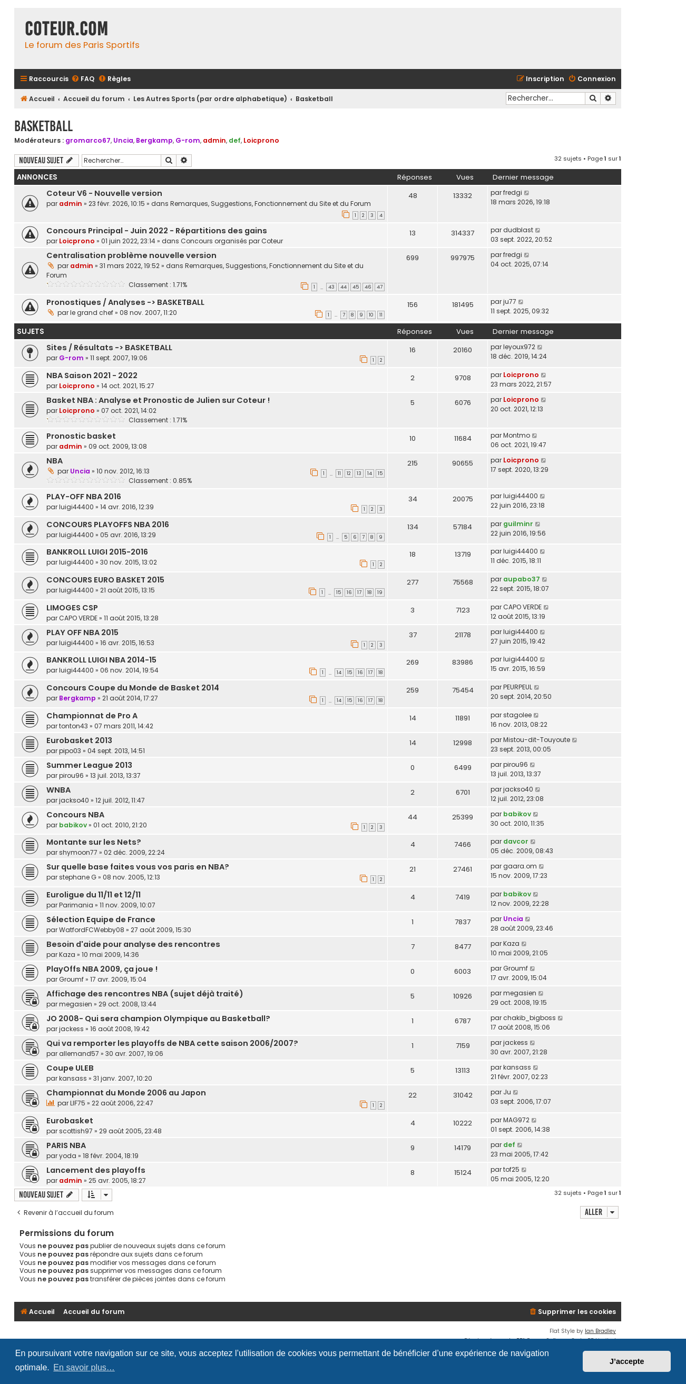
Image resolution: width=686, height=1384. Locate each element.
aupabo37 (521, 579)
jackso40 (74, 800)
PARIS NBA (66, 1145)
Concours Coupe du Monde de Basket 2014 (132, 688)
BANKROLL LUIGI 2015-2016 (97, 552)
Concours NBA (75, 814)
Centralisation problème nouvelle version (131, 255)
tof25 (511, 1169)
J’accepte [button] (627, 1361)
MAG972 (516, 1119)
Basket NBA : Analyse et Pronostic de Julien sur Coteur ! (158, 400)
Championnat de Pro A (92, 715)
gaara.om (520, 866)
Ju (507, 1092)
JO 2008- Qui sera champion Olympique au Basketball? (158, 1018)
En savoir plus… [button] (84, 1367)
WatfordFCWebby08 (91, 929)
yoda (67, 1155)
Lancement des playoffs (95, 1170)
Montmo (516, 435)
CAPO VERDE (78, 618)
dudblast (518, 229)
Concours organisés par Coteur (232, 240)
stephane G (77, 877)
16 (349, 592)
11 (381, 315)
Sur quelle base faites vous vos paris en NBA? (137, 867)
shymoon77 (78, 852)
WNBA (58, 790)
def (235, 140)
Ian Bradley (600, 1331)
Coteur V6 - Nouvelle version (104, 193)
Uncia (123, 140)
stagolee (517, 714)
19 (380, 592)
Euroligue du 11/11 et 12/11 (93, 894)
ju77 (509, 301)
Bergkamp (154, 140)
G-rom (187, 140)
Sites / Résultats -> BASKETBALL (109, 347)
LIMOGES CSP (72, 607)
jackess (71, 1028)
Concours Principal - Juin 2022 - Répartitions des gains (156, 230)
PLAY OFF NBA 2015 (82, 632)
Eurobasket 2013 (79, 740)
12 (349, 473)
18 (369, 592)
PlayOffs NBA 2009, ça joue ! (102, 969)
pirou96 (71, 775)
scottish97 (76, 1130)
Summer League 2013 (89, 765)
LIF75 (77, 1103)
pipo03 (70, 750)
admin (214, 140)
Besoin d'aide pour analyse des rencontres (133, 944)
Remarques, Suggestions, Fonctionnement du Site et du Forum (270, 203)
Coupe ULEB (70, 1068)
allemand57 (79, 1053)
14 (369, 473)
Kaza (67, 954)
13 (359, 473)
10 (371, 315)
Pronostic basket (81, 436)
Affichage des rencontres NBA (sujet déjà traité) (144, 993)
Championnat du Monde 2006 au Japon (126, 1093)
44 (343, 287)
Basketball (43, 126)
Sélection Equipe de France (100, 919)
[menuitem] (82, 79)
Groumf (71, 979)
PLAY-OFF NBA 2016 (83, 496)
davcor (515, 841)
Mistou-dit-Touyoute (536, 739)
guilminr (518, 523)
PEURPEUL (517, 687)
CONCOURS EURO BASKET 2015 (105, 580)
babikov (73, 824)
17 (359, 592)
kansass (73, 1078)
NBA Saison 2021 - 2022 (92, 375)
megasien (75, 1004)
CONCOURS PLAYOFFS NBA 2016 (107, 524)
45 (355, 287)
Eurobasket (69, 1120)
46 (368, 287)
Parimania (76, 905)
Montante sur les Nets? (93, 842)
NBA (54, 461)
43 (331, 287)
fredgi (512, 192)
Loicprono (261, 140)
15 (380, 473)
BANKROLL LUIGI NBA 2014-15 (101, 660)
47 (380, 287)
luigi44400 (76, 506)
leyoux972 (519, 346)
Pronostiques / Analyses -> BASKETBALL (125, 302)
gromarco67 (88, 140)
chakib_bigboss (529, 1017)
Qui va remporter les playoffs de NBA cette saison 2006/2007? (172, 1043)
